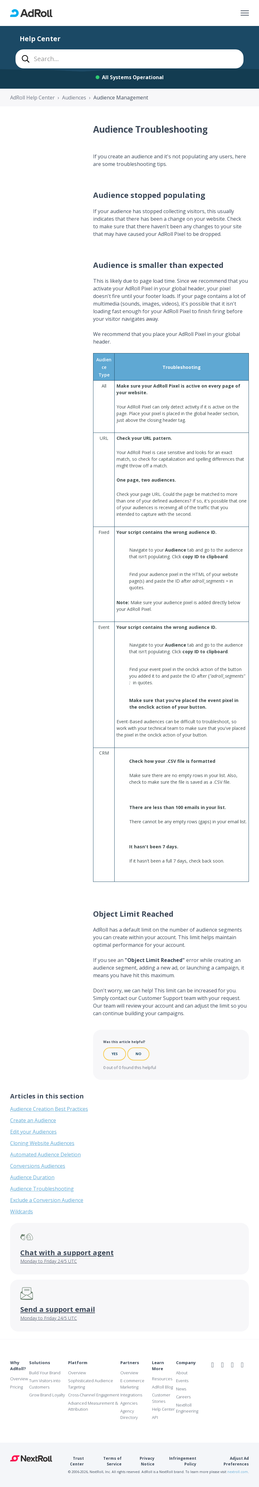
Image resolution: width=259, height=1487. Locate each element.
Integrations (131, 1395)
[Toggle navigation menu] (244, 13)
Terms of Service (112, 1461)
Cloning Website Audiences (42, 1143)
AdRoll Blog (162, 1387)
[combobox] (129, 58)
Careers (183, 1397)
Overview (19, 1379)
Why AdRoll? (18, 1365)
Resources (162, 1379)
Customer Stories (161, 1398)
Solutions (39, 1362)
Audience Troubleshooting (42, 1188)
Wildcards (21, 1211)
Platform (77, 1362)
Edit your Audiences (33, 1131)
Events (182, 1380)
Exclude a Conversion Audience (46, 1200)
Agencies (128, 1403)
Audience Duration (32, 1177)
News (181, 1389)
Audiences (74, 97)
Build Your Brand (44, 1373)
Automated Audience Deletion (45, 1154)
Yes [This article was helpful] (114, 1053)
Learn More (158, 1365)
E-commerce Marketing (132, 1383)
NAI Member (230, 1378)
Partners (129, 1362)
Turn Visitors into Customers (44, 1383)
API (155, 1417)
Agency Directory (129, 1414)
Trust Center (77, 1461)
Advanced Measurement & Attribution (93, 1406)
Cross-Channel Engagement (93, 1395)
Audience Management (120, 97)
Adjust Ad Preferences (236, 1461)
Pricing (16, 1387)
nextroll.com (237, 1472)
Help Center (163, 1409)
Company (186, 1362)
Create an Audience (33, 1120)
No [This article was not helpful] (138, 1053)
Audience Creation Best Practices (49, 1108)
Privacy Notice (147, 1461)
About (181, 1373)
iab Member (214, 1378)
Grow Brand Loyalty (47, 1395)
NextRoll (31, 1458)
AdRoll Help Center (32, 97)
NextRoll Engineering (187, 1408)
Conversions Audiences (37, 1165)
